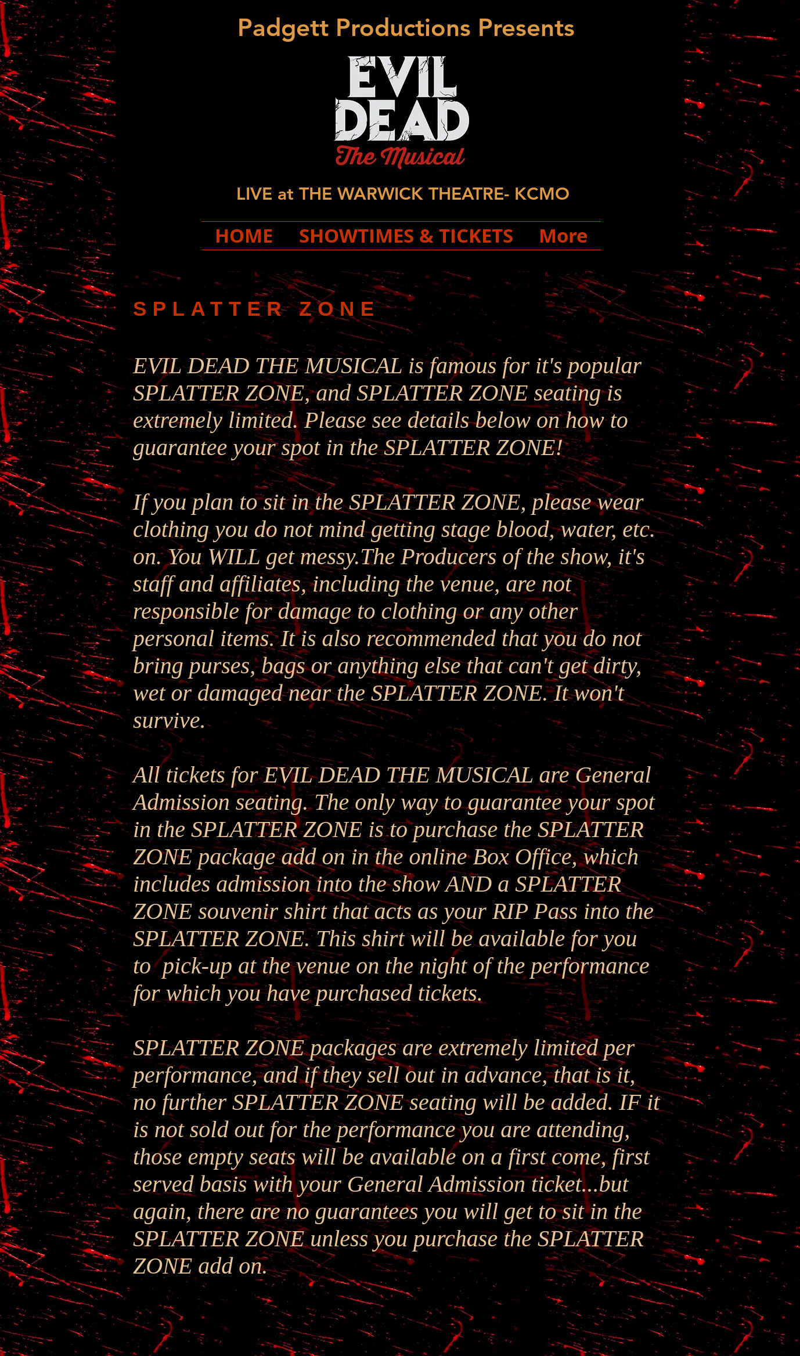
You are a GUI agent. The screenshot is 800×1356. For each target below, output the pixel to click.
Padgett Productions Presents (406, 27)
